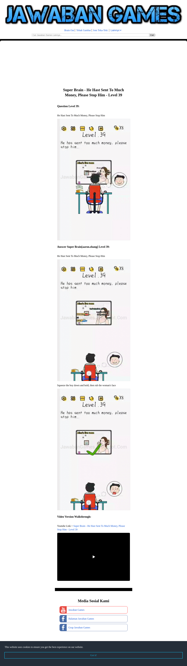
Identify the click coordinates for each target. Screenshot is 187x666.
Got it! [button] (93, 655)
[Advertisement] (93, 63)
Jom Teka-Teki (100, 30)
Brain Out (69, 30)
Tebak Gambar (83, 30)
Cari (152, 35)
